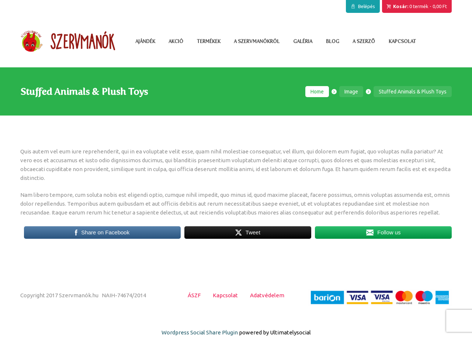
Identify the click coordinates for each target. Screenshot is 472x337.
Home (317, 92)
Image (351, 92)
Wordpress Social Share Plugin (200, 332)
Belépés (366, 6)
